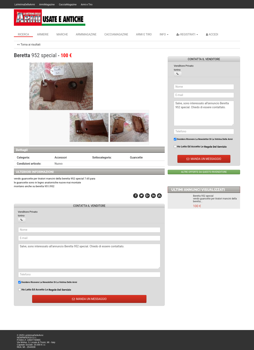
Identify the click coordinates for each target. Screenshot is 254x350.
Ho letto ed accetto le (44, 289)
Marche (62, 34)
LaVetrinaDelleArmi (24, 4)
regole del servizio (60, 289)
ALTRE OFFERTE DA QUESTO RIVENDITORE (204, 172)
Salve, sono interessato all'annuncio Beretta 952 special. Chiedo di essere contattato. (89, 256)
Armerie (42, 34)
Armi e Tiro (86, 4)
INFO (164, 34)
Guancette (136, 157)
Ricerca (23, 34)
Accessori (61, 157)
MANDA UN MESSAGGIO (89, 299)
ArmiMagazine (47, 4)
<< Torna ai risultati (28, 44)
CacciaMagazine (67, 4)
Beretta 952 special (203, 195)
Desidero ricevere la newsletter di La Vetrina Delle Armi (47, 282)
